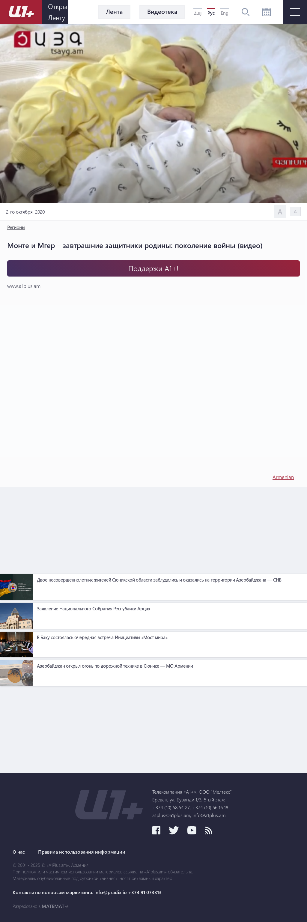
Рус (211, 13)
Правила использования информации (81, 851)
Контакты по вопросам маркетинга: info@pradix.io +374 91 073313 (87, 892)
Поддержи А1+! (153, 268)
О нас (19, 851)
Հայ (197, 13)
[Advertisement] (153, 529)
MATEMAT (53, 906)
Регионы (16, 227)
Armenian (283, 477)
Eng (224, 13)
